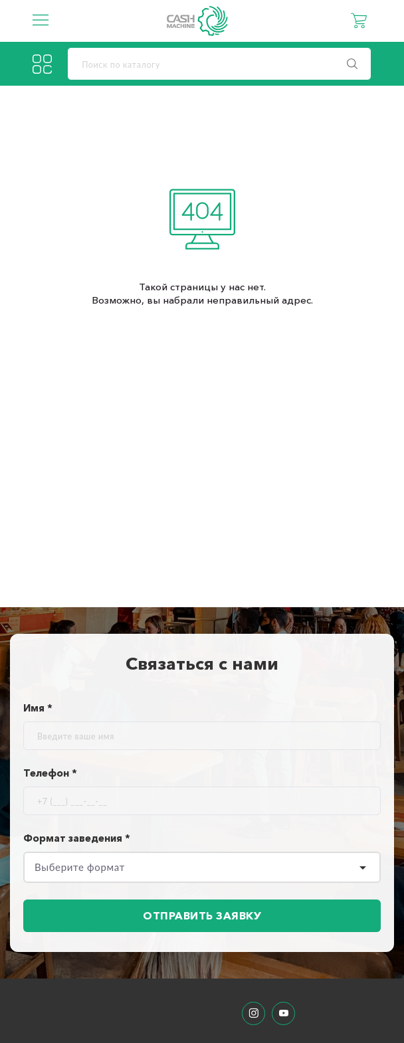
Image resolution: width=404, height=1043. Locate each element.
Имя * (37, 708)
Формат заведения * (76, 838)
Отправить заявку (202, 915)
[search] (219, 63)
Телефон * (50, 773)
